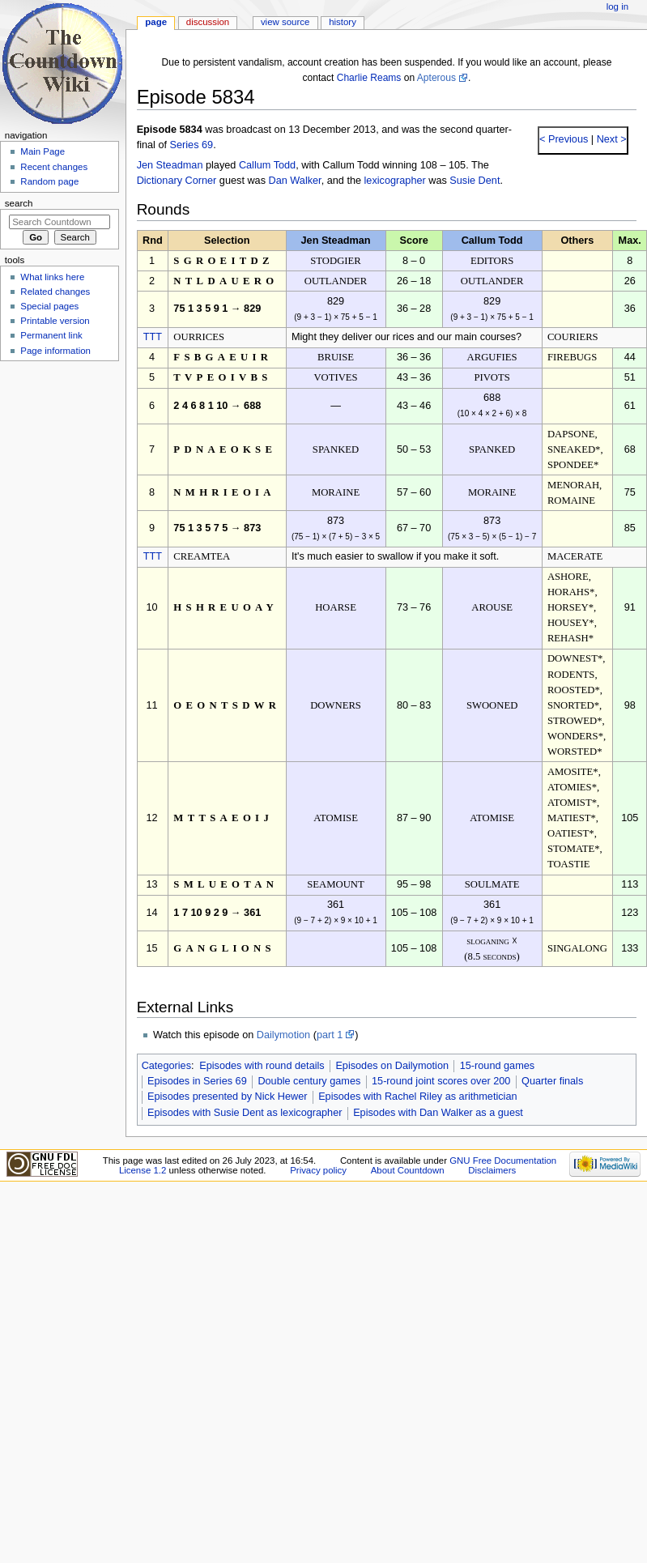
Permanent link (51, 335)
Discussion (207, 22)
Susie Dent (474, 180)
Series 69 (192, 145)
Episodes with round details (261, 1065)
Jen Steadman (170, 165)
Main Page (42, 151)
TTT (152, 337)
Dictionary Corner (177, 180)
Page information (55, 351)
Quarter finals (552, 1081)
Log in (617, 6)
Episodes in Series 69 (197, 1081)
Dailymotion (283, 1035)
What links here (52, 277)
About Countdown (408, 1170)
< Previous (563, 139)
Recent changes (53, 167)
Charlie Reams (369, 77)
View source (285, 22)
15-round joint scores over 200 (441, 1081)
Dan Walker (295, 180)
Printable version (54, 321)
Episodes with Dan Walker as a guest (438, 1112)
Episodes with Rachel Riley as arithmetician (417, 1096)
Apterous (436, 77)
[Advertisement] (59, 488)
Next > (610, 139)
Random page (49, 181)
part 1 (330, 1035)
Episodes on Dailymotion (392, 1065)
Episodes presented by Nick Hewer (227, 1096)
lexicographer (395, 180)
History (342, 22)
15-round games (497, 1065)
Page (156, 22)
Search (19, 203)
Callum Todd (267, 165)
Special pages (49, 306)
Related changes (55, 291)
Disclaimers (492, 1170)
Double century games (309, 1081)
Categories (166, 1065)
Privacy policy (318, 1170)
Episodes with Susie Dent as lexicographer (245, 1112)
